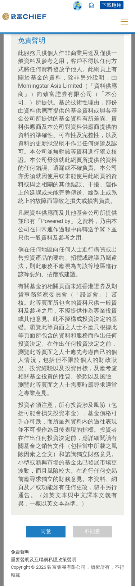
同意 (45, 531)
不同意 (92, 531)
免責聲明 (20, 552)
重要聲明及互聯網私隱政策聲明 (43, 559)
